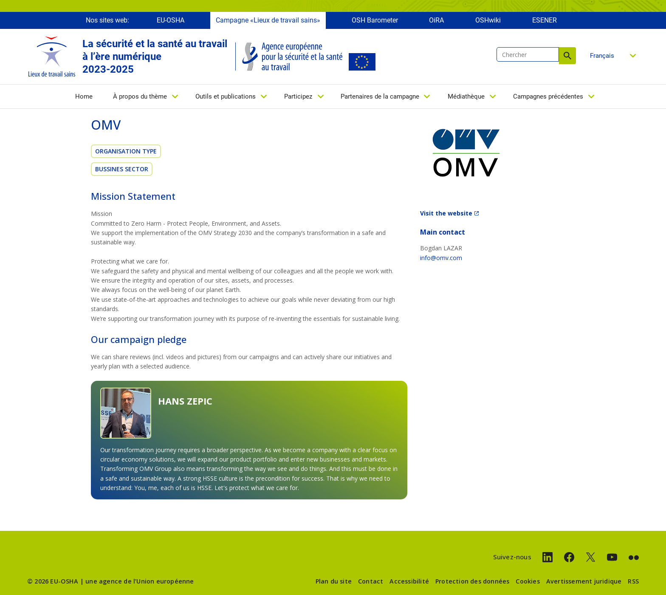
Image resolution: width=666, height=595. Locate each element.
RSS (633, 581)
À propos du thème (140, 96)
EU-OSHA (170, 20)
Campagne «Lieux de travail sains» (268, 20)
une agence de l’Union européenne (139, 581)
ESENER (544, 20)
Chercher (567, 55)
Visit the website (446, 213)
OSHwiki (488, 20)
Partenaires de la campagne (380, 96)
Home (84, 96)
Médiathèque (466, 96)
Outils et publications (225, 96)
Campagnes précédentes (548, 96)
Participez (298, 96)
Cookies (527, 581)
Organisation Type (126, 151)
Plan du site (334, 581)
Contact (370, 581)
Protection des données (472, 581)
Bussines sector (121, 169)
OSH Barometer (375, 20)
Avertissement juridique (584, 581)
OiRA (436, 20)
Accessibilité (409, 581)
